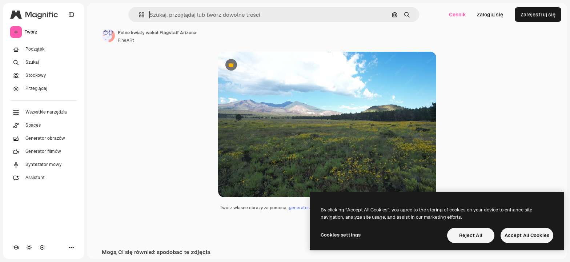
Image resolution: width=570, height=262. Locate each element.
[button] (139, 14)
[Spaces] (43, 125)
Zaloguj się (490, 14)
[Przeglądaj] (43, 89)
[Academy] (16, 247)
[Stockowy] (43, 76)
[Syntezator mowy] (43, 165)
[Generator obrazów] (43, 138)
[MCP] (42, 247)
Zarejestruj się (538, 14)
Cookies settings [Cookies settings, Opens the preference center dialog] (341, 235)
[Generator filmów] (43, 152)
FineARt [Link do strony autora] (126, 40)
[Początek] (43, 49)
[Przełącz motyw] (29, 247)
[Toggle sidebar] (71, 14)
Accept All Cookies (527, 235)
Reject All (470, 235)
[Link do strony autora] (108, 35)
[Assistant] (43, 178)
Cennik (457, 14)
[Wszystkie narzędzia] (43, 112)
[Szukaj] (43, 62)
